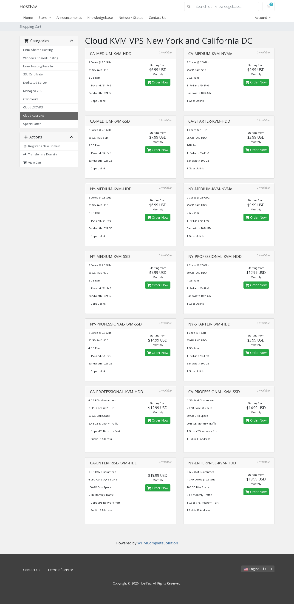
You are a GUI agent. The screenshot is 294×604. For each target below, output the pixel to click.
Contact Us (157, 17)
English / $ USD (258, 569)
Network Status (131, 17)
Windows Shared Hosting (40, 58)
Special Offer (32, 124)
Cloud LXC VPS (33, 107)
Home (28, 17)
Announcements (69, 17)
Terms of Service (60, 570)
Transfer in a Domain (40, 154)
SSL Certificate (33, 74)
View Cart (32, 163)
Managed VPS (32, 91)
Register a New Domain (41, 146)
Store (43, 17)
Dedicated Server (35, 83)
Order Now (157, 82)
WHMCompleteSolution (157, 543)
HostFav (28, 6)
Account (261, 17)
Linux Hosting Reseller (38, 66)
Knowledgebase (100, 17)
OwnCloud (30, 99)
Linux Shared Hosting (38, 50)
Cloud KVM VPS (33, 116)
